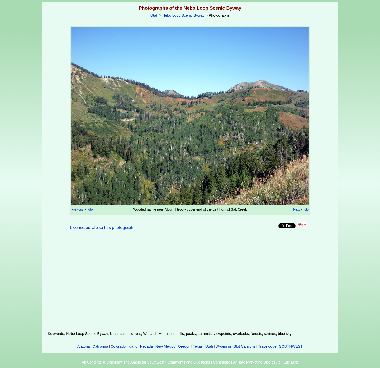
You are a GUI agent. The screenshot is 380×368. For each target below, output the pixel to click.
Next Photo (301, 209)
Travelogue (267, 346)
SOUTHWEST (291, 346)
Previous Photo (82, 209)
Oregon (184, 346)
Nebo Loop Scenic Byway (183, 15)
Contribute (221, 362)
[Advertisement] (190, 284)
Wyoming (223, 346)
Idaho (132, 346)
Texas (198, 346)
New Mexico (165, 346)
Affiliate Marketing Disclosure (257, 362)
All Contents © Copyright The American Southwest (123, 362)
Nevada (146, 346)
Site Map (291, 362)
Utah (154, 15)
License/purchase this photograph (101, 227)
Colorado (118, 346)
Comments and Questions (188, 362)
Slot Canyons (244, 346)
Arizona (83, 346)
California (100, 346)
